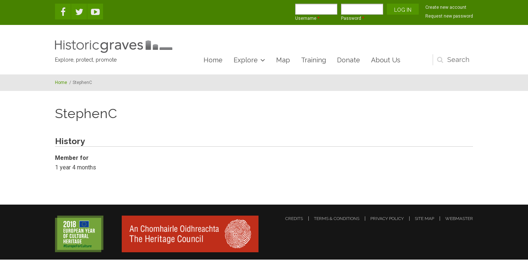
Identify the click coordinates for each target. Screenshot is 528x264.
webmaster (459, 218)
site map (424, 218)
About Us (385, 60)
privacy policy (387, 218)
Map (283, 60)
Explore (246, 60)
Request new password (449, 16)
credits (294, 218)
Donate (348, 60)
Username (307, 18)
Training (313, 60)
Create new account (445, 7)
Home (213, 60)
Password (352, 18)
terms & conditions (336, 218)
